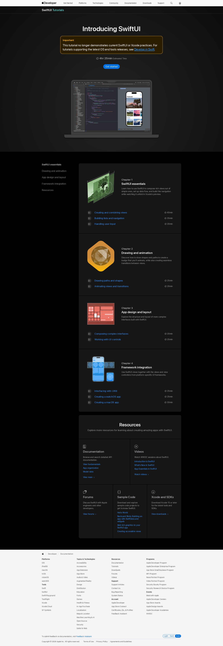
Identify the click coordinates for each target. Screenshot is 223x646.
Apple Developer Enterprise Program (160, 566)
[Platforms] (82, 3)
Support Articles (118, 585)
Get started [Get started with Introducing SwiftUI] (111, 66)
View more (89, 477)
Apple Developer (118, 603)
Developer (52, 554)
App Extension (82, 570)
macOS (45, 570)
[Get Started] (68, 3)
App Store (80, 574)
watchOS (45, 581)
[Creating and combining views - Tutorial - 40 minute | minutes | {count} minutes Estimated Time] (133, 212)
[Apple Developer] (49, 3)
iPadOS (45, 566)
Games (79, 599)
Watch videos (141, 474)
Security (80, 625)
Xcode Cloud (47, 606)
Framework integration (54, 183)
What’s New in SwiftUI (144, 465)
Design (79, 585)
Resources (47, 190)
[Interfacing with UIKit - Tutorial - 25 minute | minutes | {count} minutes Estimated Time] (133, 391)
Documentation (66, 554)
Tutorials (115, 566)
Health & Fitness (83, 603)
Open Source (82, 621)
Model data (88, 472)
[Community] (113, 3)
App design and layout (54, 177)
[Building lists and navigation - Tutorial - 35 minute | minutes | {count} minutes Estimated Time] (133, 218)
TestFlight (45, 599)
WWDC (149, 614)
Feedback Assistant (119, 614)
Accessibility (81, 563)
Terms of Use (88, 642)
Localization (81, 610)
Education (80, 592)
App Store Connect (119, 606)
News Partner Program (155, 577)
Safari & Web (82, 628)
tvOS (44, 574)
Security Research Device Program (160, 588)
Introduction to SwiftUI (144, 461)
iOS (43, 563)
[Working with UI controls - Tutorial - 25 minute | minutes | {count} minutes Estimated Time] (133, 339)
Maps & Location (83, 614)
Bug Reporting (117, 592)
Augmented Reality (84, 581)
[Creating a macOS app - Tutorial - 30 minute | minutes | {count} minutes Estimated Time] (133, 402)
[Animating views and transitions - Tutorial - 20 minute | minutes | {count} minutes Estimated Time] (133, 286)
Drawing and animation (54, 170)
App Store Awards (153, 603)
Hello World (122, 512)
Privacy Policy (102, 642)
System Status (117, 596)
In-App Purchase (83, 606)
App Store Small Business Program (160, 570)
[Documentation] (130, 3)
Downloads (116, 570)
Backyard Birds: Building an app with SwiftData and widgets (129, 519)
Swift (44, 588)
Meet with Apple (152, 596)
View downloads (159, 514)
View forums (89, 514)
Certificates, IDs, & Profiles (122, 610)
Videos (114, 577)
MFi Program (151, 574)
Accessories (81, 566)
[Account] (180, 3)
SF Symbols (46, 610)
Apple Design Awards (154, 606)
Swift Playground (48, 596)
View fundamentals (91, 464)
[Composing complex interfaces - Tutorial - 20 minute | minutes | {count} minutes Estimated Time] (133, 334)
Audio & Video (82, 577)
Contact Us (116, 588)
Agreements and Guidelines (121, 642)
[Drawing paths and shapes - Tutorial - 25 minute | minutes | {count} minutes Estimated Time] (133, 280)
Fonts (79, 596)
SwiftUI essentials (51, 164)
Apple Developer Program (156, 563)
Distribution (81, 588)
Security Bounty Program (156, 585)
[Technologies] (97, 3)
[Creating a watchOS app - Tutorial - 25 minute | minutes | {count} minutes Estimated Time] (133, 397)
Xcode (44, 603)
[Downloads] (147, 3)
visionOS (45, 577)
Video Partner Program (155, 581)
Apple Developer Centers (156, 599)
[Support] (161, 3)
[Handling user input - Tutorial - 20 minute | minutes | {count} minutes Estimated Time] (133, 224)
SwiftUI (44, 592)
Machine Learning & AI (85, 617)
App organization (90, 468)
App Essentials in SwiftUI (145, 469)
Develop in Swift (144, 49)
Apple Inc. (60, 642)
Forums (114, 574)
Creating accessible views (129, 531)
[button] (171, 3)
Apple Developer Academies (157, 610)
